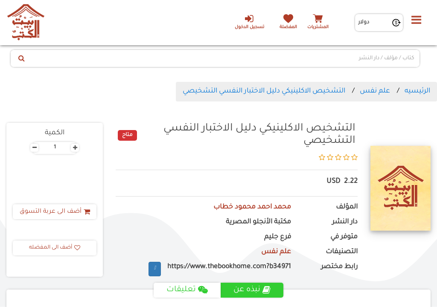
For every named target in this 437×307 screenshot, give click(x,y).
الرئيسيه (417, 91)
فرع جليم (277, 237)
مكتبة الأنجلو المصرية (258, 222)
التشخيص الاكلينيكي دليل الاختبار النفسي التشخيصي (264, 91)
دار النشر (345, 222)
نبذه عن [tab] (252, 290)
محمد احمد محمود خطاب (252, 207)
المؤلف (347, 207)
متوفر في (344, 237)
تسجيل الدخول (249, 22)
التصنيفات (342, 252)
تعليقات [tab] (187, 290)
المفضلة (288, 27)
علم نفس (375, 91)
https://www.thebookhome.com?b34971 (229, 267)
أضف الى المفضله (54, 248)
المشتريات (318, 27)
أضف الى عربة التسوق (55, 212)
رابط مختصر (339, 267)
